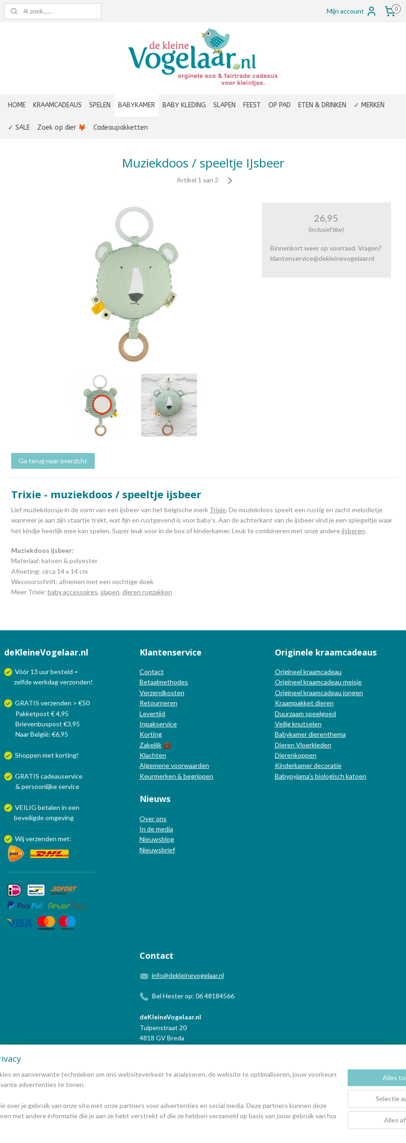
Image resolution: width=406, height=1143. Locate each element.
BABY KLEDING (184, 105)
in (64, 807)
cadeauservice (62, 776)
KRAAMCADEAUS (57, 105)
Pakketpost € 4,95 (37, 714)
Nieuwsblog (157, 839)
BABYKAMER (136, 105)
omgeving (59, 818)
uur (44, 672)
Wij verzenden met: (43, 839)
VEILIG (26, 807)
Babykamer (291, 734)
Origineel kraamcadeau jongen (319, 693)
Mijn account (352, 11)
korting (66, 755)
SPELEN (100, 105)
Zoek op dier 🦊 (61, 128)
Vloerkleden (312, 745)
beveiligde (29, 818)
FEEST (252, 105)
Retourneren (158, 703)
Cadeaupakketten (120, 128)
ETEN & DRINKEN (322, 105)
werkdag (45, 682)
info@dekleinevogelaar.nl (188, 975)
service (68, 786)
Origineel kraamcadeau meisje (318, 682)
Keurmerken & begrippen (176, 776)
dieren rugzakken (147, 592)
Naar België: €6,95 (41, 734)
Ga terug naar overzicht (53, 461)
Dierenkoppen (295, 755)
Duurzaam (290, 714)
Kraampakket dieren (304, 703)
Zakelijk (150, 745)
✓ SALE (19, 128)
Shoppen (28, 755)
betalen (49, 807)
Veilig (283, 724)
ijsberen (353, 530)
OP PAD (279, 105)
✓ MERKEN (369, 105)
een (73, 807)
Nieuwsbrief (157, 850)
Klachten (153, 755)
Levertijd (152, 714)
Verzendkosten (162, 693)
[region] (141, 1095)
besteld (61, 672)
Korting (151, 734)
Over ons (153, 818)
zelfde (23, 682)
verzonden (75, 682)
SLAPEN (224, 105)
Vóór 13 (27, 672)
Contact (152, 672)
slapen (109, 592)
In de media (156, 829)
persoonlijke (39, 786)
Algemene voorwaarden (174, 765)
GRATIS (28, 776)
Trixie (218, 510)
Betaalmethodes (164, 682)
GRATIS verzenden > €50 (52, 703)
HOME (17, 105)
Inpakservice (158, 724)
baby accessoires (73, 592)
